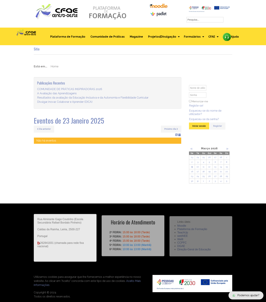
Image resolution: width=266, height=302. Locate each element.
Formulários (192, 36)
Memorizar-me (200, 104)
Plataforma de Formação (67, 36)
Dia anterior (44, 129)
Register (217, 129)
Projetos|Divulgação (162, 36)
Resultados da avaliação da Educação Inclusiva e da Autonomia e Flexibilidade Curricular (92, 97)
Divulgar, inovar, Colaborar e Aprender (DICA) (64, 102)
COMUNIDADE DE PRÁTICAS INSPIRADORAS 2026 (69, 89)
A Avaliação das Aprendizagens (57, 93)
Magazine (136, 36)
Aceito (130, 281)
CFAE (211, 36)
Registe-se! (196, 108)
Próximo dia (171, 129)
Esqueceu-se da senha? (204, 122)
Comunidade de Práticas (107, 36)
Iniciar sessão (199, 129)
